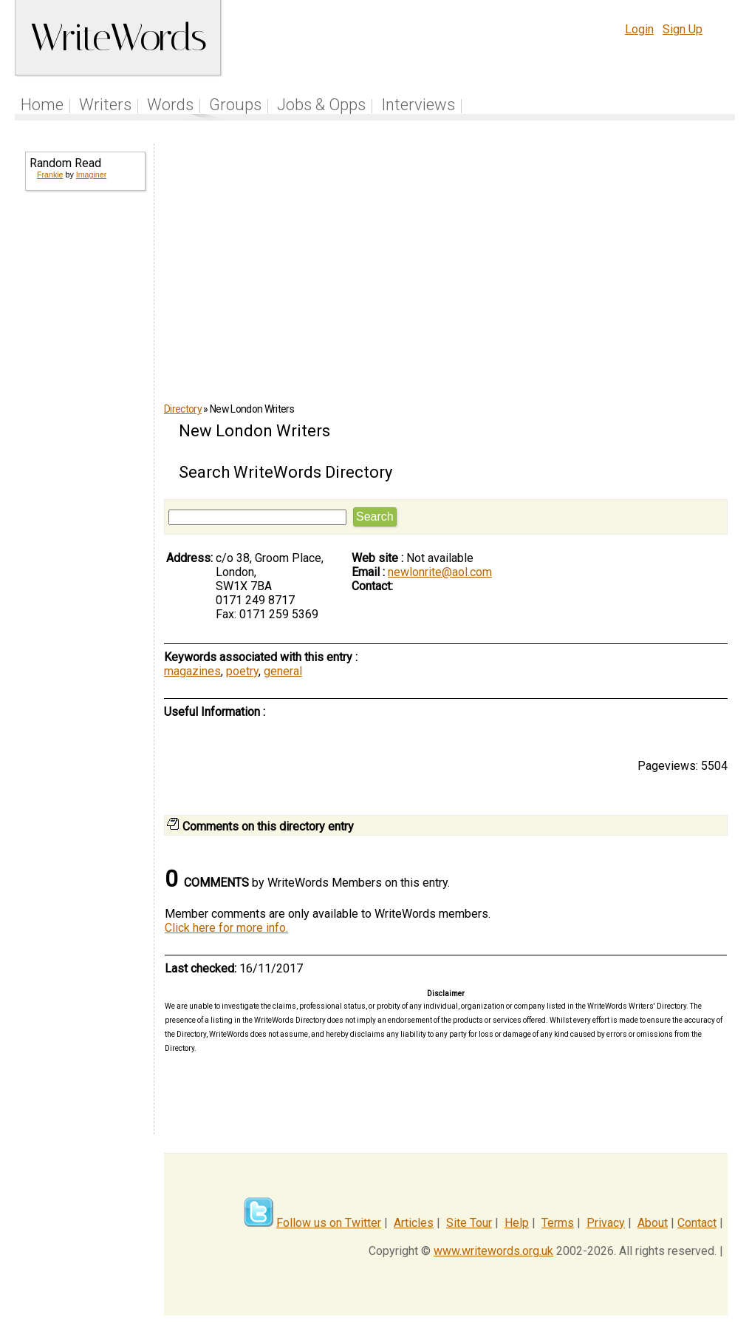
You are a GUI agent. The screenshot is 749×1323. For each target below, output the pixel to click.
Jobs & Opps (321, 104)
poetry (242, 671)
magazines (192, 671)
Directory (183, 409)
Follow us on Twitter (328, 1223)
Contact (696, 1223)
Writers (105, 104)
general (283, 671)
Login (639, 29)
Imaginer (91, 174)
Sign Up (682, 29)
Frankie (50, 174)
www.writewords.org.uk (493, 1251)
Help (517, 1223)
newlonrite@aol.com (440, 572)
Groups (235, 104)
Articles (414, 1223)
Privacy (605, 1223)
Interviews (418, 104)
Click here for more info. (226, 928)
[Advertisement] (84, 441)
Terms (557, 1223)
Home (42, 104)
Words (170, 104)
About (652, 1223)
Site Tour (469, 1223)
